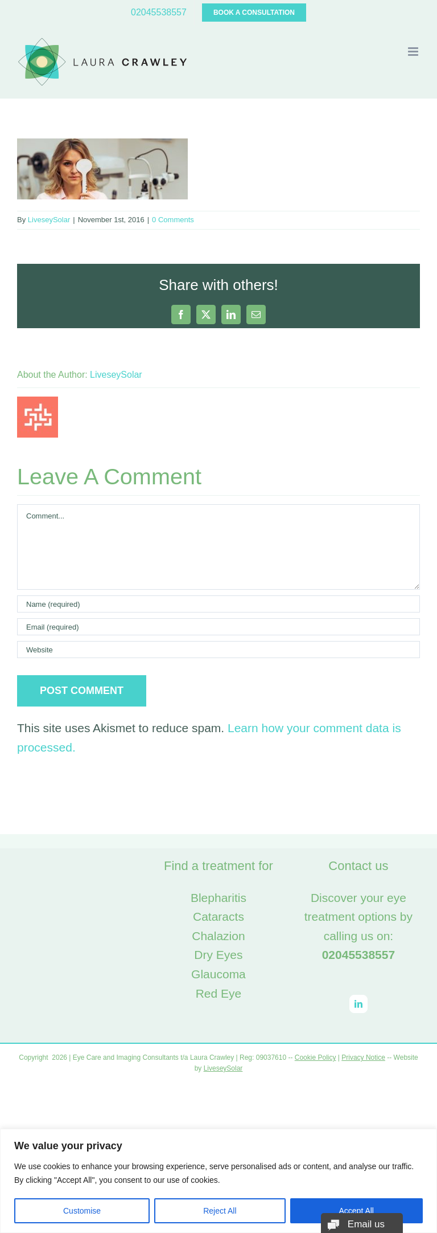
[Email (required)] (218, 626)
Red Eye (219, 993)
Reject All (219, 1210)
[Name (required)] (218, 604)
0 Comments (173, 219)
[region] (218, 1181)
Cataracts (218, 916)
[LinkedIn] (358, 1004)
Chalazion (218, 935)
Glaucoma (218, 974)
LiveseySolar (49, 219)
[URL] (218, 649)
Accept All (356, 1210)
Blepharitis (218, 897)
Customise (82, 1210)
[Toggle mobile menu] (414, 52)
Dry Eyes (218, 954)
